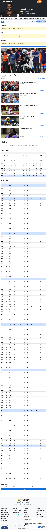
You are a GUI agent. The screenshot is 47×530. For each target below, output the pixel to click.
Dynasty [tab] (11, 18)
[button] (33, 22)
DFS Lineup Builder (16, 510)
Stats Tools (14, 522)
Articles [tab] (15, 18)
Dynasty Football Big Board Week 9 (28, 93)
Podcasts (26, 514)
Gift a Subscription (40, 516)
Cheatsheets (3, 518)
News (25, 512)
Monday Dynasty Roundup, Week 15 (28, 82)
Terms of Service (18, 525)
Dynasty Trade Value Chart (17, 513)
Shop (37, 512)
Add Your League (41, 21)
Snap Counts (15, 520)
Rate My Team (4, 520)
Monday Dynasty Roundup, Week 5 (28, 105)
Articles (26, 510)
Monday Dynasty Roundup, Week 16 (11, 75)
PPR (2, 21)
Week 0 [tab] (6, 18)
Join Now (39, 1)
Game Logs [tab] (31, 18)
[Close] (45, 519)
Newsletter (26, 516)
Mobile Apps (38, 514)
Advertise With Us (40, 510)
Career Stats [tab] (25, 18)
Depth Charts (15, 518)
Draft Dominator (4, 512)
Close (44, 527)
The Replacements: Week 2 (26, 128)
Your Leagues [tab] (38, 18)
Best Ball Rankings (16, 516)
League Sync (3, 510)
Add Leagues (23, 489)
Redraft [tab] (2, 18)
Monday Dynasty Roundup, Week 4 (28, 117)
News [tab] (43, 18)
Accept (40, 527)
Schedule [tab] (20, 18)
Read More (42, 78)
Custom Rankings (4, 516)
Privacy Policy (10, 525)
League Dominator (5, 514)
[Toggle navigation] (45, 1)
